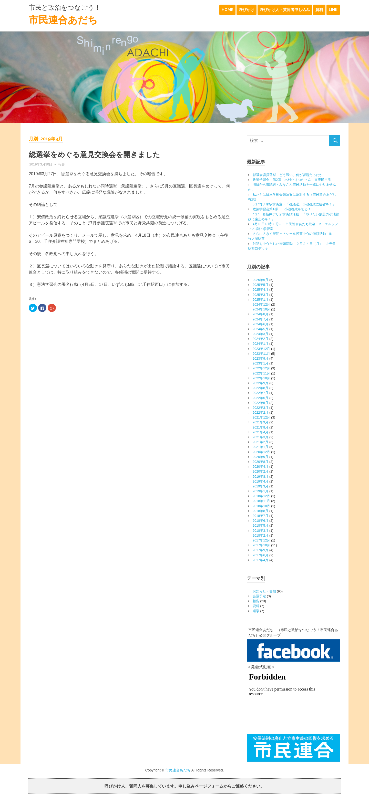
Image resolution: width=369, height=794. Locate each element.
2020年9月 (261, 457)
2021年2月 (261, 442)
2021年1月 (261, 447)
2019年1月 (261, 491)
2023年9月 (261, 358)
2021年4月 (261, 432)
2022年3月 (261, 408)
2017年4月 (261, 560)
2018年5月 (261, 525)
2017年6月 (261, 555)
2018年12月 (261, 496)
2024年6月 (261, 324)
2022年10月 (261, 378)
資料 (319, 9)
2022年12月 (261, 368)
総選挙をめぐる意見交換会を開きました (94, 154)
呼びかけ (246, 9)
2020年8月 (261, 462)
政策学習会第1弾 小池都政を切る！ (285, 209)
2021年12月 (261, 417)
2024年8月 (261, 314)
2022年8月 (261, 388)
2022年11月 (261, 373)
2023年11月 (261, 354)
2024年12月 (261, 304)
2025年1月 (261, 299)
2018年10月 (261, 506)
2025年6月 (261, 280)
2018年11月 (261, 501)
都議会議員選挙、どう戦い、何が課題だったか (288, 175)
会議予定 (259, 596)
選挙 (256, 611)
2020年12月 (261, 452)
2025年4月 (261, 289)
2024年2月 (261, 339)
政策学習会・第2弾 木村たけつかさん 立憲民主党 (292, 180)
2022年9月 (261, 383)
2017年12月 (261, 540)
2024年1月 (261, 344)
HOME (227, 9)
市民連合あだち (63, 20)
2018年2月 (261, 535)
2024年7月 (261, 319)
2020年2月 (261, 471)
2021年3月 (261, 437)
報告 (61, 164)
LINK (333, 9)
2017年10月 (261, 545)
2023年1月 (261, 363)
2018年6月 (261, 521)
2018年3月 (261, 530)
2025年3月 (261, 295)
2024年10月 (261, 309)
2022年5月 (261, 403)
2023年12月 (261, 349)
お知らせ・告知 (264, 591)
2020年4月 (261, 466)
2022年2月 (261, 412)
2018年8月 (261, 511)
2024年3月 (261, 334)
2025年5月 (261, 285)
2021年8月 (261, 427)
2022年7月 (261, 393)
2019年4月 (261, 481)
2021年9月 (261, 422)
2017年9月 (261, 550)
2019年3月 (261, 486)
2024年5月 (261, 329)
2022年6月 (261, 398)
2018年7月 (261, 516)
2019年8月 (261, 476)
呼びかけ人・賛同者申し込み (285, 9)
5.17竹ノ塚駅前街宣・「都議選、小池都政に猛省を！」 (294, 204)
